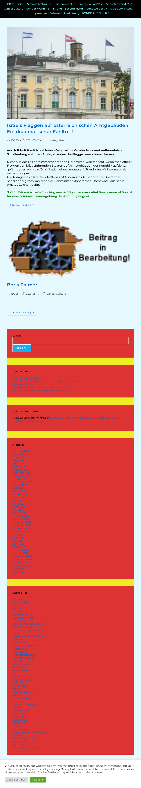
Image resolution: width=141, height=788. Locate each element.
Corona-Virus (20, 614)
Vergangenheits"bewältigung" (30, 732)
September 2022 (22, 497)
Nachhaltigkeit (21, 698)
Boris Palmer (22, 284)
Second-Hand (74, 8)
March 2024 (19, 466)
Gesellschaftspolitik (24, 654)
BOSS (15, 140)
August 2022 (19, 500)
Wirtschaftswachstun (25, 747)
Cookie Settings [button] (16, 779)
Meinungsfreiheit (22, 691)
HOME (10, 4)
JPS (106, 13)
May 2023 (18, 488)
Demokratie (19, 620)
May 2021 (17, 540)
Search (16, 335)
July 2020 (18, 568)
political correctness (24, 704)
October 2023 (20, 478)
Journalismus (20, 679)
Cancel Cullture (56, 293)
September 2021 (22, 531)
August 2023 (19, 485)
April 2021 (18, 543)
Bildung (17, 608)
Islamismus (19, 676)
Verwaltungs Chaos (23, 738)
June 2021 (18, 537)
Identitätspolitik (96, 8)
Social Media (20, 719)
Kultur (16, 688)
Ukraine (17, 725)
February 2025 (20, 451)
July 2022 (18, 503)
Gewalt (16, 660)
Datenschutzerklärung (64, 13)
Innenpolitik (19, 670)
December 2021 (21, 522)
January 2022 (20, 519)
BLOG (20, 4)
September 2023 (22, 482)
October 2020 (20, 562)
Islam (15, 673)
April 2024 (18, 463)
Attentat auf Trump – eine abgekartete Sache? (40, 390)
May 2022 (18, 509)
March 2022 (19, 513)
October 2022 (20, 494)
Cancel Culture (13, 8)
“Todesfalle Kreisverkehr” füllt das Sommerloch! (40, 387)
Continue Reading (23, 204)
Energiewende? (91, 4)
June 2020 (18, 571)
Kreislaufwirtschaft (122, 8)
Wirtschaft (18, 744)
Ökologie (18, 599)
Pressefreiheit (20, 713)
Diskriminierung (22, 626)
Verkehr (17, 735)
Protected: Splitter (23, 384)
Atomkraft (18, 605)
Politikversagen (21, 710)
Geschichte (19, 648)
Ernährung (55, 8)
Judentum (18, 682)
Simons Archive (39, 4)
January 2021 (20, 553)
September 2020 (22, 565)
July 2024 (18, 457)
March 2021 (19, 546)
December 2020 (22, 556)
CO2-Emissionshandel (25, 377)
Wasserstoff (19, 741)
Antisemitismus (21, 602)
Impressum (39, 13)
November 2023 (21, 475)
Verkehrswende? (119, 4)
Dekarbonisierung (23, 617)
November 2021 (21, 525)
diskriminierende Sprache (28, 623)
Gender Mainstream (24, 645)
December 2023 (21, 472)
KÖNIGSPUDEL (92, 13)
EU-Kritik (17, 639)
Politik (16, 707)
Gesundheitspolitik (23, 657)
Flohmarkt (18, 642)
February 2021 (20, 550)
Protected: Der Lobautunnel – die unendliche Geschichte (46, 381)
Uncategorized (55, 140)
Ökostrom (18, 701)
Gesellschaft (19, 651)
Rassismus (18, 716)
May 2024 (18, 460)
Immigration (20, 667)
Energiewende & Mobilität (28, 636)
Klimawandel (65, 4)
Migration (18, 695)
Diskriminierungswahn (26, 630)
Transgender (20, 722)
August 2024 (20, 454)
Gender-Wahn (35, 8)
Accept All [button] (38, 779)
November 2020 (22, 559)
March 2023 (19, 491)
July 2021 (17, 534)
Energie (17, 633)
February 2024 (21, 469)
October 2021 (20, 528)
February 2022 (20, 515)
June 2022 (18, 506)
